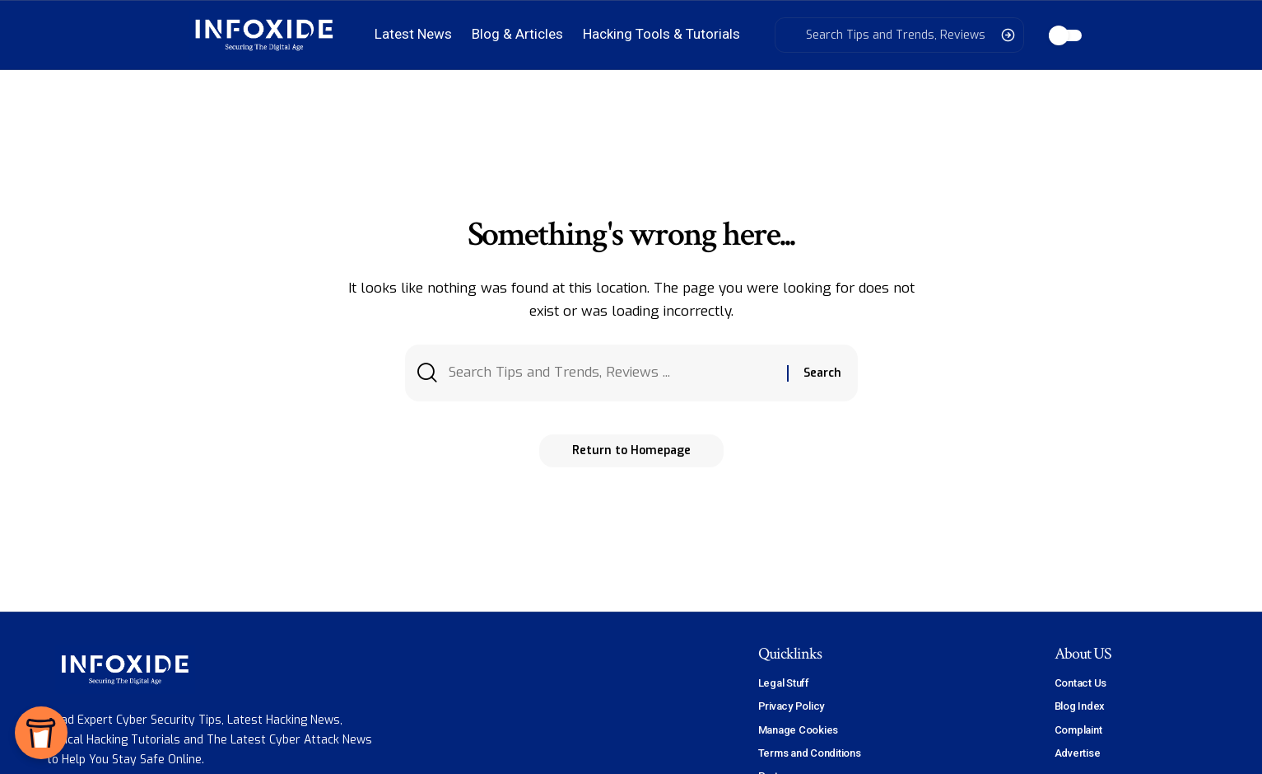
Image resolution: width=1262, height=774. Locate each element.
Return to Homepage (631, 450)
